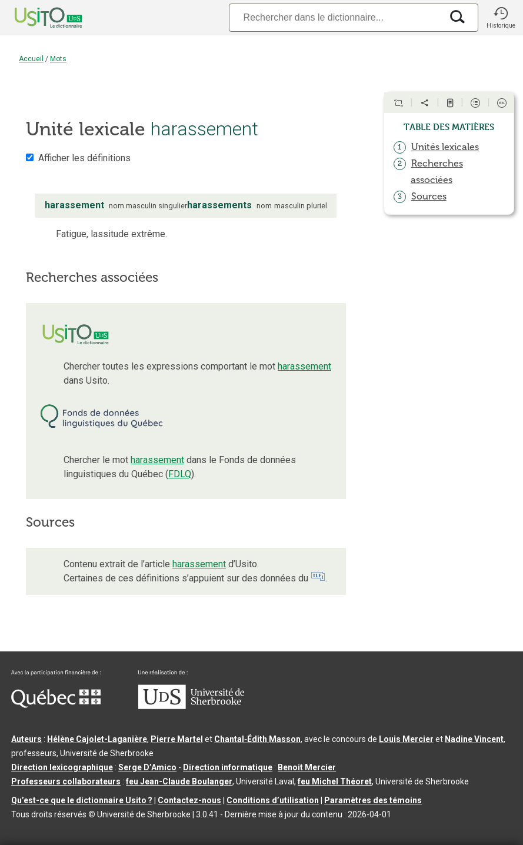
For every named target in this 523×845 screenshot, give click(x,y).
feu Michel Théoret (335, 781)
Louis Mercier (406, 739)
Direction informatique (227, 767)
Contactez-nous (189, 800)
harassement (304, 366)
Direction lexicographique (62, 767)
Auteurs (26, 739)
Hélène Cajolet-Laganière (97, 739)
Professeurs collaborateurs (66, 781)
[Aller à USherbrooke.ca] (191, 706)
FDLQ (179, 474)
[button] (500, 17)
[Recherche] (335, 17)
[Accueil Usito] (35, 17)
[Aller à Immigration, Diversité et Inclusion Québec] (56, 705)
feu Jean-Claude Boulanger (179, 781)
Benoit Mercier (307, 767)
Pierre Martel (177, 739)
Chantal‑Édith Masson (257, 739)
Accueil (31, 59)
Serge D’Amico (147, 767)
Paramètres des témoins (373, 800)
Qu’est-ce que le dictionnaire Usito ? (81, 800)
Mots (58, 59)
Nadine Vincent (474, 739)
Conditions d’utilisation (272, 800)
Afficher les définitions (84, 158)
